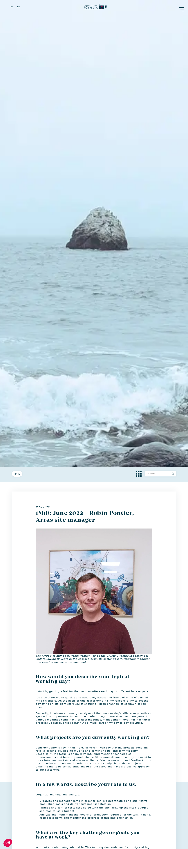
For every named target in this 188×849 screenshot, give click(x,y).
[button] (7, 842)
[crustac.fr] (94, 6)
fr (11, 7)
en (18, 7)
